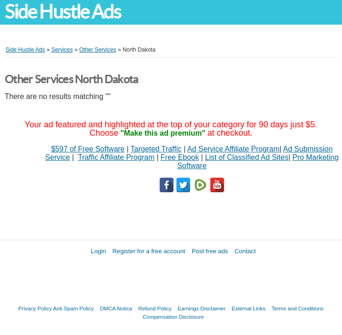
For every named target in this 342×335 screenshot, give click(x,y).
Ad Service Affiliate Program (233, 149)
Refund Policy (155, 308)
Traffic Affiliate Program (116, 157)
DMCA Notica (116, 308)
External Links (248, 308)
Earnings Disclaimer (202, 308)
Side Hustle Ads (63, 11)
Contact (245, 251)
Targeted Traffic (155, 149)
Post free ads (210, 251)
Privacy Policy (35, 308)
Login (98, 251)
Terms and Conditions (297, 308)
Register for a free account (148, 251)
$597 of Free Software (87, 149)
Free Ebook (180, 157)
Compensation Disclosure (173, 317)
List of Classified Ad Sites (247, 157)
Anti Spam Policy (73, 308)
